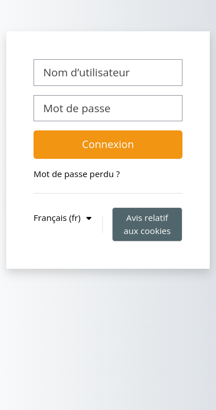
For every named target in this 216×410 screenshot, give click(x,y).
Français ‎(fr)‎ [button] (58, 217)
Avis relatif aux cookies (147, 224)
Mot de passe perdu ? (77, 173)
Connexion (108, 144)
